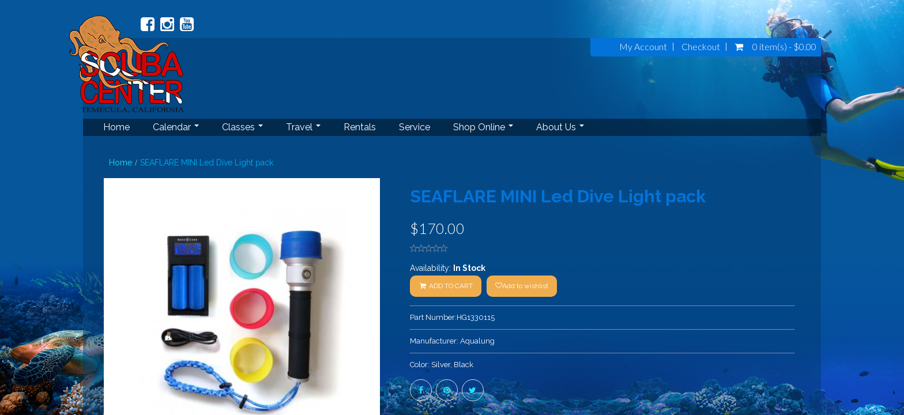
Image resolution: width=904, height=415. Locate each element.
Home (116, 127)
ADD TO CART (446, 286)
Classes (242, 127)
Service (414, 127)
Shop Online (483, 127)
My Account (643, 47)
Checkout (700, 47)
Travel (303, 127)
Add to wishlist (521, 286)
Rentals (360, 127)
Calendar (176, 127)
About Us (560, 127)
